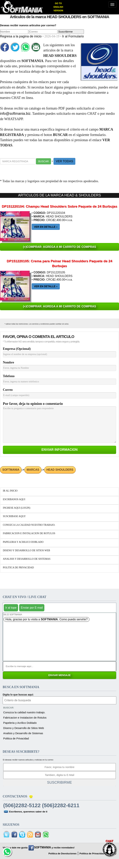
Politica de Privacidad (16, 738)
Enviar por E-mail (32, 607)
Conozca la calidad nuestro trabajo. (24, 712)
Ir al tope (10, 607)
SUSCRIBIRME (59, 782)
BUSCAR (43, 161)
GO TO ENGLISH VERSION (58, 7)
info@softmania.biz (15, 113)
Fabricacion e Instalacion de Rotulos (25, 717)
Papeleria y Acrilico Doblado (20, 722)
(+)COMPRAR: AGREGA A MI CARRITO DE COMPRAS (59, 246)
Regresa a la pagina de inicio (21, 36)
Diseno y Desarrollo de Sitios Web (23, 728)
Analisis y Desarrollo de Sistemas (23, 733)
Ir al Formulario (73, 36)
